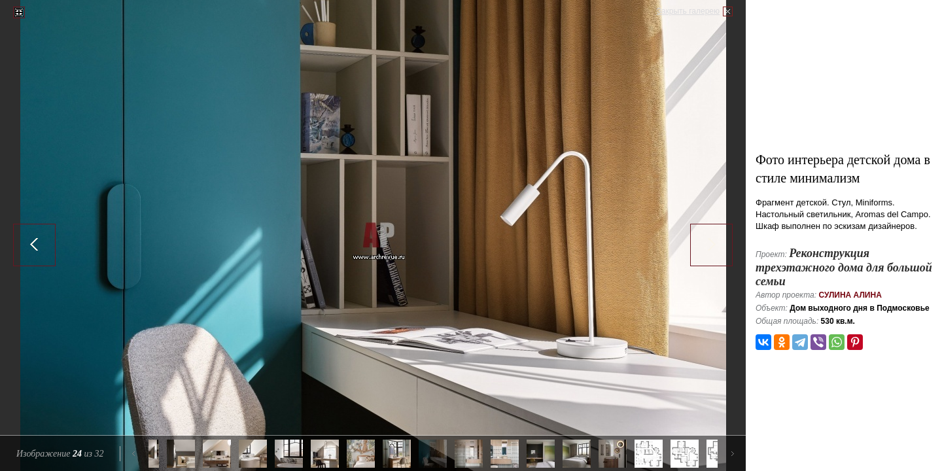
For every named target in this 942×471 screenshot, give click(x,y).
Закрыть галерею (688, 11)
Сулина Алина (849, 295)
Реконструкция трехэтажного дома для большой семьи (844, 267)
